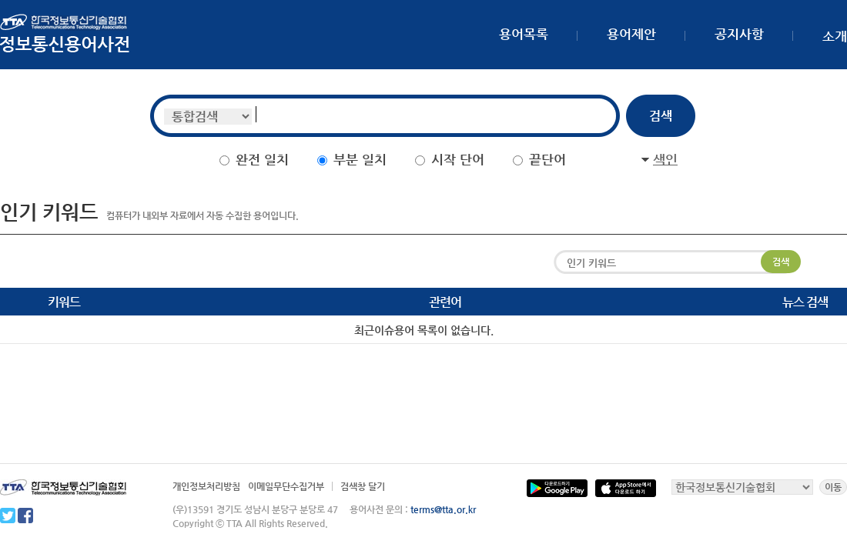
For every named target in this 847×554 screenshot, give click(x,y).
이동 (833, 487)
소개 (834, 36)
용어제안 (631, 34)
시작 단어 (457, 159)
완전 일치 (262, 159)
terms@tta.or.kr (443, 509)
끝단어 (547, 159)
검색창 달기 (362, 486)
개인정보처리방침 (206, 486)
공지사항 (739, 34)
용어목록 (523, 34)
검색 (780, 261)
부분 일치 (360, 159)
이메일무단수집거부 (286, 486)
